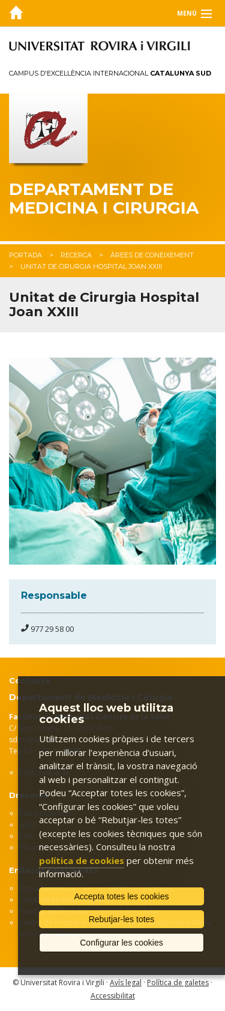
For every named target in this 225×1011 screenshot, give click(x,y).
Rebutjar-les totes (122, 919)
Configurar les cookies (121, 942)
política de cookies (81, 860)
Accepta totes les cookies (121, 896)
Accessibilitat (113, 996)
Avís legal (126, 982)
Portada (25, 255)
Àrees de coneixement (152, 255)
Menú (187, 13)
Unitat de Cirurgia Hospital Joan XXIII (91, 266)
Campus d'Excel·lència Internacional (110, 73)
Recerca (76, 255)
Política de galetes (178, 982)
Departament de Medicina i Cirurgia (104, 198)
